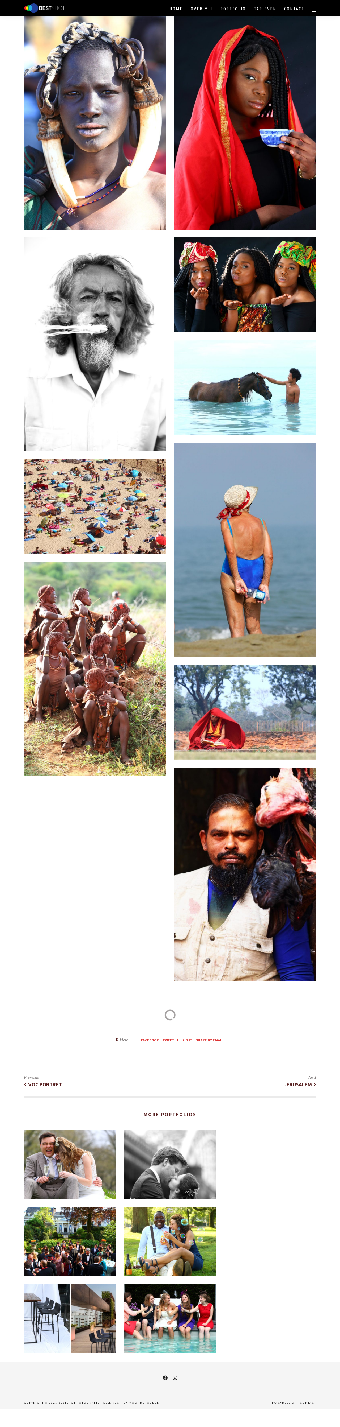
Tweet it (171, 1040)
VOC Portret (43, 1084)
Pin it (187, 1040)
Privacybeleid (281, 1402)
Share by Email (209, 1040)
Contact (308, 1402)
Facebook (150, 1040)
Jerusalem (300, 1084)
